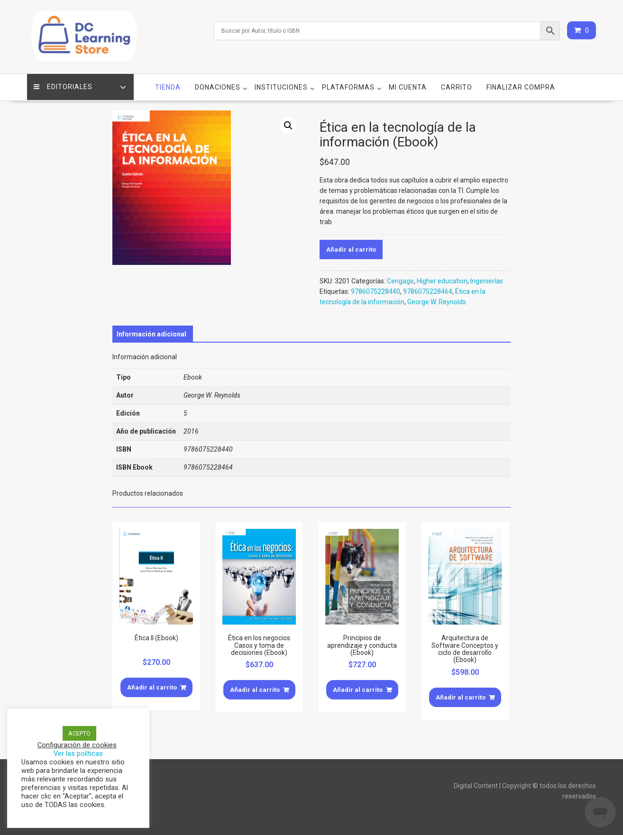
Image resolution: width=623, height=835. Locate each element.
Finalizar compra (520, 86)
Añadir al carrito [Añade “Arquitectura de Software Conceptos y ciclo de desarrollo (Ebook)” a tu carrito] (461, 695)
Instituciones (281, 86)
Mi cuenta (408, 86)
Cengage (400, 280)
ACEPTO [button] (79, 733)
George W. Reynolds (436, 301)
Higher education (442, 280)
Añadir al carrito (351, 248)
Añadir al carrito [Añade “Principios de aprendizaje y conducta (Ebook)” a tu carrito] (358, 688)
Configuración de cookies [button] (77, 745)
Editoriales (63, 86)
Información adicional (151, 333)
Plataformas (348, 86)
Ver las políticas (78, 753)
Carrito (456, 86)
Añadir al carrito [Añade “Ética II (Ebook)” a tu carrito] (152, 686)
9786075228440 (375, 290)
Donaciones (217, 86)
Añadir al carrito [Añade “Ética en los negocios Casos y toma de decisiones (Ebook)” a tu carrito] (255, 688)
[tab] (151, 333)
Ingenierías (486, 280)
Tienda (168, 86)
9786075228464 (427, 290)
